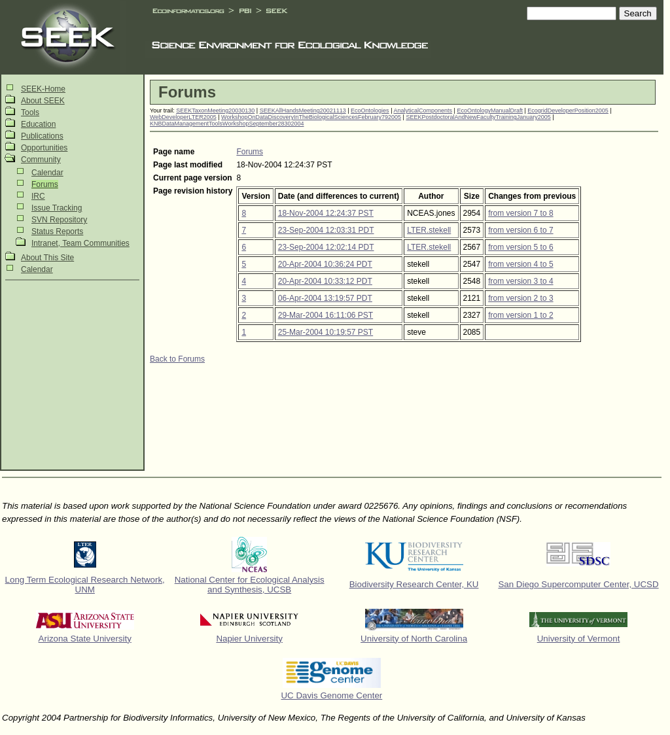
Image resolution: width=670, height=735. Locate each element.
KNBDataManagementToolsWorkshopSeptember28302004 (227, 123)
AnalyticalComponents (422, 110)
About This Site (47, 257)
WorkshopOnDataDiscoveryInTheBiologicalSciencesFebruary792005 (311, 117)
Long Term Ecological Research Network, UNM (85, 584)
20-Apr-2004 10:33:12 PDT (325, 281)
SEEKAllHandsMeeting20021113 (303, 110)
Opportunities (44, 147)
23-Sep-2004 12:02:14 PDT (326, 247)
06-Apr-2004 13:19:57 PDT (325, 298)
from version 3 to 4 (520, 281)
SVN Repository (59, 219)
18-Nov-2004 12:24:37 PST (326, 213)
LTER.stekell (429, 230)
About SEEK (43, 100)
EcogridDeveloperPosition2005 (567, 110)
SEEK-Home (43, 89)
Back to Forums (177, 359)
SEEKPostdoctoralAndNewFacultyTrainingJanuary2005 (478, 117)
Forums (44, 184)
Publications (42, 136)
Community (41, 159)
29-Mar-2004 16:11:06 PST (325, 315)
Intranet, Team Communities (80, 243)
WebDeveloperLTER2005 (183, 117)
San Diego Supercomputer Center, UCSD (578, 584)
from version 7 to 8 (520, 213)
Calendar (47, 172)
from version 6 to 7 (520, 230)
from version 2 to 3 (520, 298)
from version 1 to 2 (520, 315)
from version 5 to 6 (520, 247)
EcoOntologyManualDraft (490, 110)
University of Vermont (578, 638)
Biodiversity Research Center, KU (414, 584)
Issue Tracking (56, 208)
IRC (38, 196)
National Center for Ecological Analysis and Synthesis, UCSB (250, 584)
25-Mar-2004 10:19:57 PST (325, 332)
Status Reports (57, 231)
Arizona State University (85, 638)
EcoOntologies (370, 110)
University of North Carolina (414, 638)
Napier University (249, 638)
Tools (30, 112)
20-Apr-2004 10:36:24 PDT (325, 264)
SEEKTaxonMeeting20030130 (215, 110)
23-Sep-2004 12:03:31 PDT (326, 230)
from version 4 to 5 (520, 264)
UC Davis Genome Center (331, 695)
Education (38, 124)
